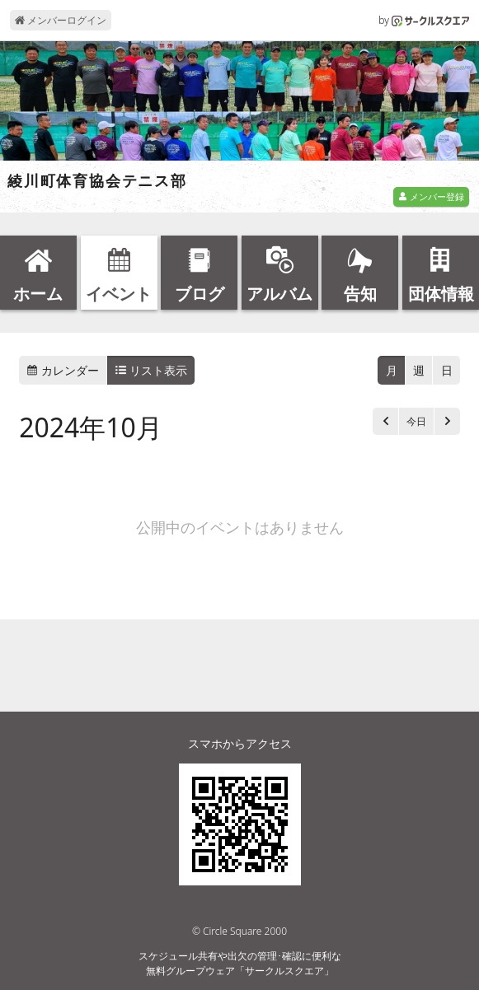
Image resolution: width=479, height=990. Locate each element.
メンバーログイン (60, 20)
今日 (416, 421)
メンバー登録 (431, 196)
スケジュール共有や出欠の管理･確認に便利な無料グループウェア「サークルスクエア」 (240, 963)
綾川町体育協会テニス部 (97, 181)
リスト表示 (151, 370)
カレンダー (62, 370)
